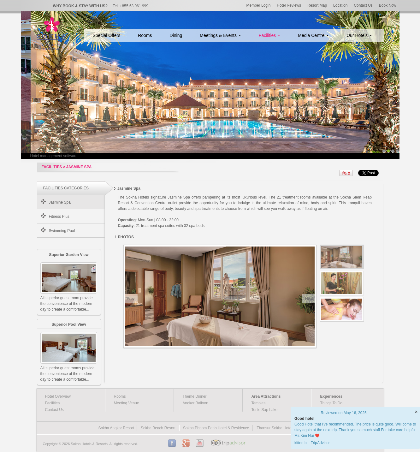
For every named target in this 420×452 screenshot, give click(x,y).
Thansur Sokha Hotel (274, 428)
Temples (258, 403)
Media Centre (313, 35)
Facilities (269, 35)
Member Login (258, 5)
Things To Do (331, 403)
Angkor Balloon (195, 403)
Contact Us (363, 5)
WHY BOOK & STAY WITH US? (80, 6)
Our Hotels (359, 35)
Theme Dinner (195, 396)
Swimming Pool (62, 231)
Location (340, 5)
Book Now (387, 5)
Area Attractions (266, 396)
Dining (176, 35)
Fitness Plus (59, 216)
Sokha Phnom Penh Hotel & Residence (216, 428)
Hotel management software (54, 156)
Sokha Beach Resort (158, 428)
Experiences (331, 396)
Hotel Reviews (289, 5)
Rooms (145, 35)
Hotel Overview (58, 396)
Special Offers (107, 35)
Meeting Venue (126, 403)
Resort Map (317, 5)
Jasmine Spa (60, 202)
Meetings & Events (220, 35)
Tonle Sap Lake (264, 409)
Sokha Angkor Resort (116, 428)
